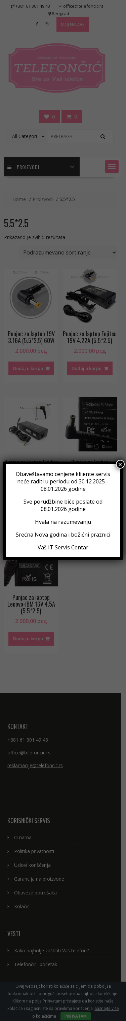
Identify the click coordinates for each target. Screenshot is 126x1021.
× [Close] (120, 464)
